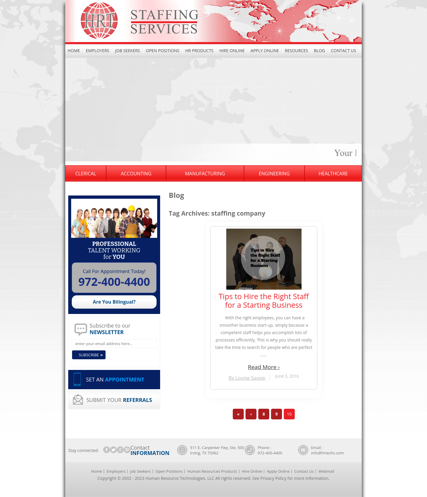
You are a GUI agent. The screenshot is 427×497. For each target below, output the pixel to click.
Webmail (326, 471)
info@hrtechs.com (327, 453)
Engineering (274, 173)
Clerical (85, 173)
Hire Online (232, 50)
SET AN (115, 379)
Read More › (264, 367)
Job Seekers (127, 50)
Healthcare (333, 173)
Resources (296, 50)
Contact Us (343, 50)
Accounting (136, 173)
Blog (319, 50)
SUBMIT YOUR (119, 399)
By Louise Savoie (247, 378)
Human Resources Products (212, 471)
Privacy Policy (273, 478)
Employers (97, 50)
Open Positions (162, 50)
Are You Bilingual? (114, 302)
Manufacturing (205, 173)
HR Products (199, 50)
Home (74, 50)
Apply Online (265, 50)
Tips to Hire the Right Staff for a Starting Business (264, 300)
